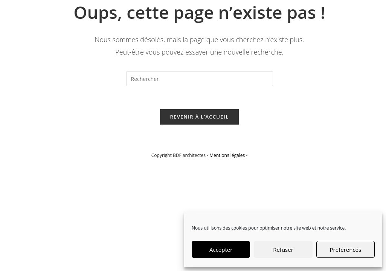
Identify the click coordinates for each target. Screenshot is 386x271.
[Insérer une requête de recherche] (199, 78)
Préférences (346, 249)
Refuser (283, 249)
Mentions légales (227, 155)
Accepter (220, 249)
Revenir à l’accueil (199, 116)
